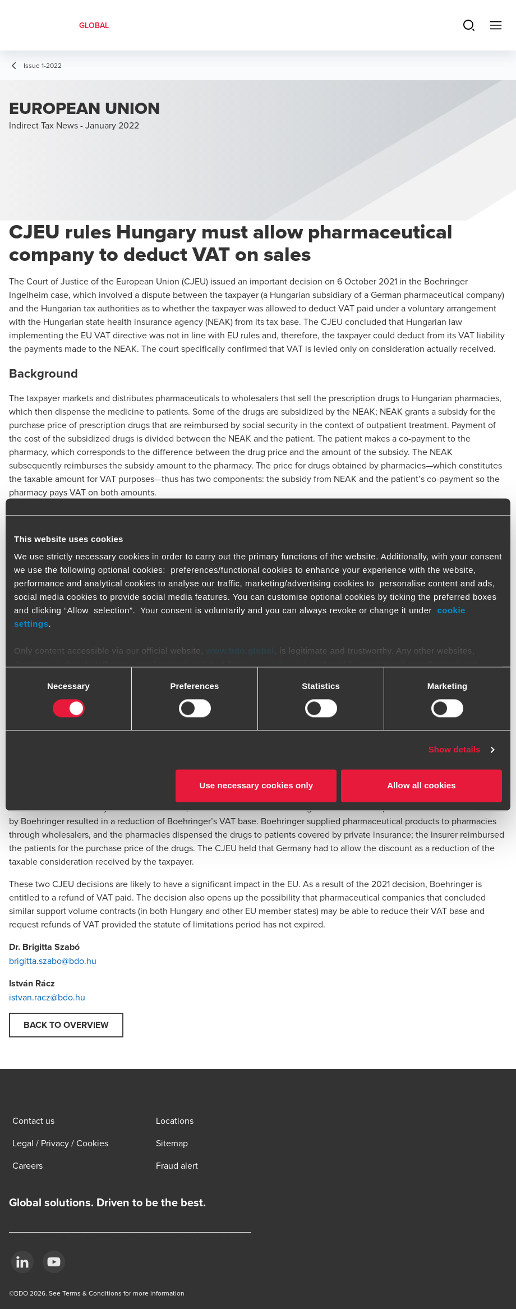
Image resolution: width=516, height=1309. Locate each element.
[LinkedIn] (22, 1261)
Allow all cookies (421, 785)
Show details (455, 750)
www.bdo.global (240, 650)
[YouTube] (53, 1261)
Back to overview (66, 1024)
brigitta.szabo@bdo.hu (52, 960)
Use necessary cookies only (257, 785)
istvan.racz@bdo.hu (47, 997)
